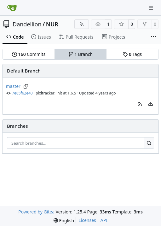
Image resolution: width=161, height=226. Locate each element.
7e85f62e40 (22, 93)
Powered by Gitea (36, 212)
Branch (80, 54)
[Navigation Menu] (151, 8)
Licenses (87, 220)
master (13, 86)
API (104, 220)
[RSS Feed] (81, 24)
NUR (52, 24)
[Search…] (149, 143)
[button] (140, 104)
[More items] (153, 37)
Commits (28, 54)
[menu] (150, 104)
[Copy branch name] (26, 86)
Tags (132, 54)
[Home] (12, 7)
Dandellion (27, 24)
